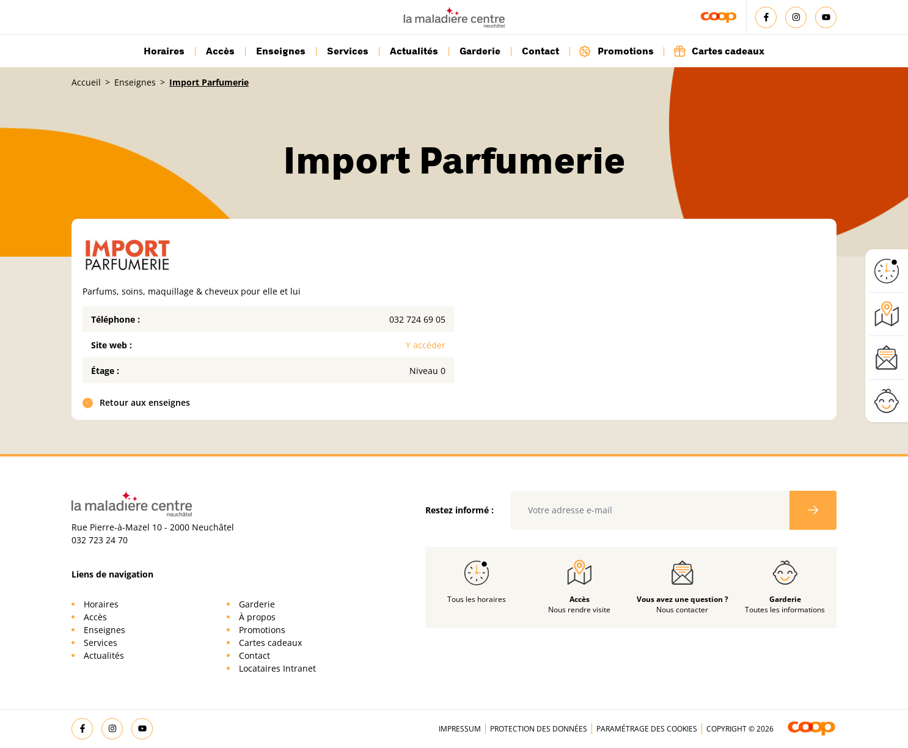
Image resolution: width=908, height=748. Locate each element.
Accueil (86, 82)
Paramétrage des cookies (646, 729)
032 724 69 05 (417, 319)
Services (347, 51)
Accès (220, 51)
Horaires (164, 51)
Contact (540, 51)
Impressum (460, 729)
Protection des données (538, 729)
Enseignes (281, 51)
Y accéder (425, 345)
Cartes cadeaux (718, 51)
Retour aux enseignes (136, 402)
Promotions (616, 51)
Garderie (479, 51)
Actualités (414, 51)
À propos (257, 617)
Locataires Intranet (277, 668)
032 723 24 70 (99, 540)
